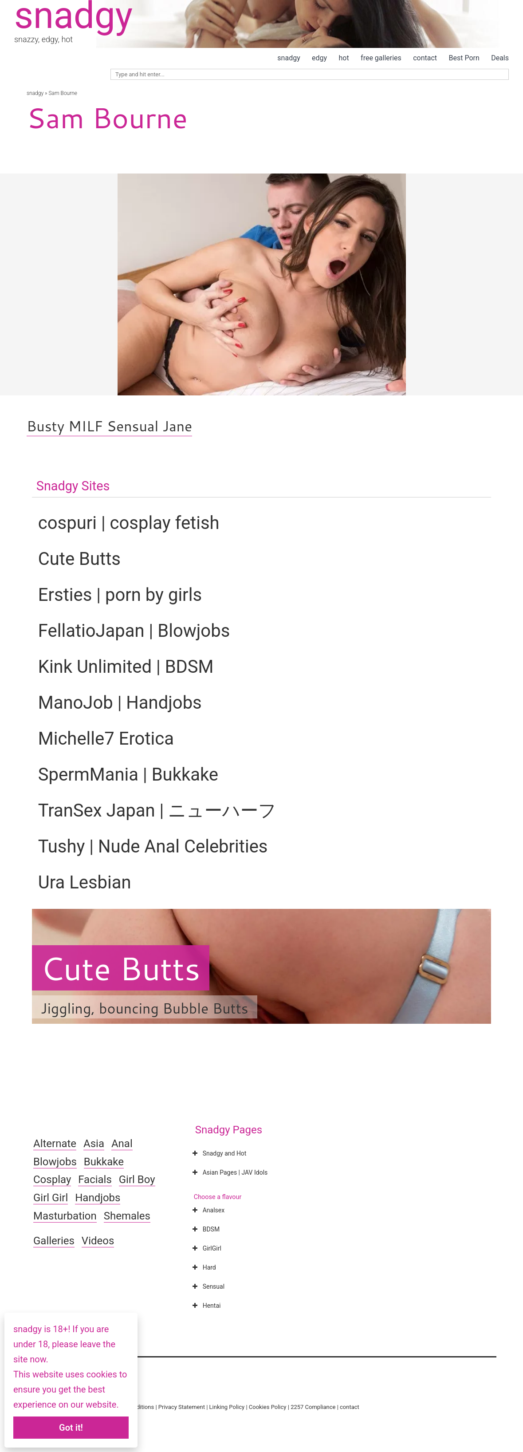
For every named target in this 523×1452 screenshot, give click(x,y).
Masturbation (65, 1216)
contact (425, 58)
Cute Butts (121, 967)
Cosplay (52, 1179)
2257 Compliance (313, 1407)
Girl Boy (137, 1179)
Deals (500, 58)
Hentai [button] (206, 1305)
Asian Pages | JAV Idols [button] (229, 1172)
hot (344, 58)
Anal (122, 1143)
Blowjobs (55, 1162)
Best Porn (463, 58)
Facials (95, 1179)
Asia (93, 1143)
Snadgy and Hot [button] (219, 1153)
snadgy (288, 58)
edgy (319, 58)
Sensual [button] (207, 1286)
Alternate (54, 1143)
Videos (98, 1241)
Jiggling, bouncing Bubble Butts (144, 1008)
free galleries (381, 58)
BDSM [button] (205, 1229)
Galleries (54, 1241)
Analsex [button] (207, 1210)
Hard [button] (203, 1267)
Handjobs (97, 1198)
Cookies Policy (268, 1407)
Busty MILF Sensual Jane (109, 426)
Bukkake (104, 1162)
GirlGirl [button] (206, 1248)
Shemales (127, 1216)
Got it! (71, 1427)
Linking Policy (227, 1407)
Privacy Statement (181, 1407)
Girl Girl (50, 1198)
